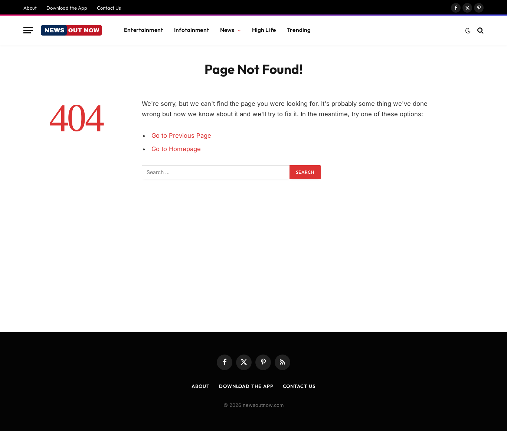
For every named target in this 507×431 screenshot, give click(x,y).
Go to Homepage (176, 149)
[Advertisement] (253, 265)
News (227, 29)
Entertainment (143, 29)
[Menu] (28, 30)
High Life (264, 29)
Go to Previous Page (181, 135)
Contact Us (109, 8)
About (30, 8)
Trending (299, 29)
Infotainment (191, 29)
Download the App (66, 8)
